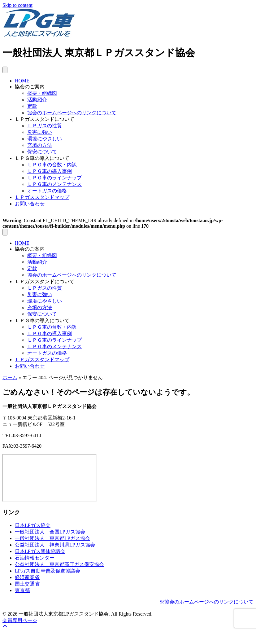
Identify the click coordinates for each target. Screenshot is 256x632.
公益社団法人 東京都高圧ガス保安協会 (59, 564)
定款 (32, 106)
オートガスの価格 (47, 190)
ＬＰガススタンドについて (44, 119)
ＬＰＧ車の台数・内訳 (52, 164)
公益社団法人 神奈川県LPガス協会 (55, 544)
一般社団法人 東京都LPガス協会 (52, 538)
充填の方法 (39, 145)
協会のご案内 (30, 86)
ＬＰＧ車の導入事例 (49, 171)
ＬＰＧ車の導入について (42, 158)
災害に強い (39, 132)
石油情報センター (34, 557)
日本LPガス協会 (32, 525)
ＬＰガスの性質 (44, 125)
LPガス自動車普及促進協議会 (47, 570)
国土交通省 (27, 583)
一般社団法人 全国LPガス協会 (50, 531)
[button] (4, 626)
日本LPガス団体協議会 (40, 551)
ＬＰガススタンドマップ (42, 197)
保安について (42, 151)
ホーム (9, 377)
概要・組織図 (42, 93)
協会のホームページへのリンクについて (71, 112)
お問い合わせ (30, 203)
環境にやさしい (44, 138)
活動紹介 (37, 99)
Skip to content (17, 5)
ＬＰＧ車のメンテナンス (54, 184)
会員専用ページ (19, 620)
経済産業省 (27, 577)
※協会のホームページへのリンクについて (206, 601)
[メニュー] (4, 70)
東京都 (22, 590)
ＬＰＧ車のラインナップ (54, 177)
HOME (22, 80)
